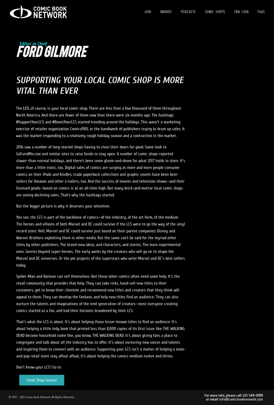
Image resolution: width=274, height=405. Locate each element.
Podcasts (188, 11)
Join (147, 11)
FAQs (261, 11)
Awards (166, 11)
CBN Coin (241, 11)
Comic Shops (215, 11)
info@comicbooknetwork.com (241, 399)
